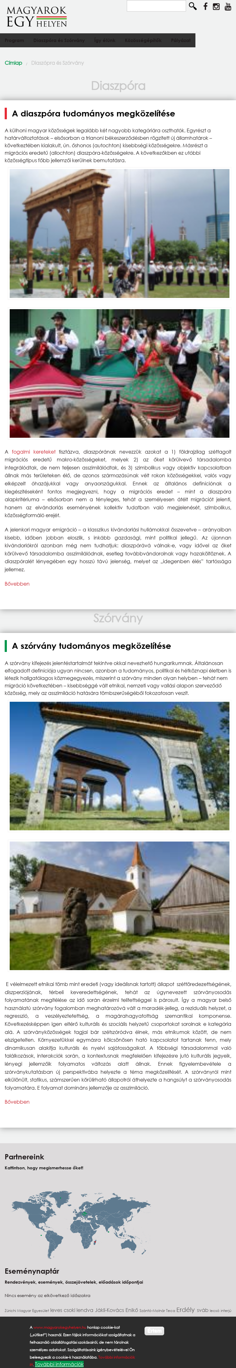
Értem (154, 1330)
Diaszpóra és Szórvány (59, 40)
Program (14, 40)
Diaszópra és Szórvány (57, 62)
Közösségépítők (143, 40)
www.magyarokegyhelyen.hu (59, 1327)
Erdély (186, 1309)
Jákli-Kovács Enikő (117, 1310)
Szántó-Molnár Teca (158, 1310)
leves (57, 1310)
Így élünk (105, 40)
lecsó (215, 1310)
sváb (203, 1310)
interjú (226, 1310)
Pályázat (181, 40)
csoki (70, 1310)
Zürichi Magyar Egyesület (27, 1310)
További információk (59, 1364)
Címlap (13, 62)
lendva (85, 1310)
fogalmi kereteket (34, 451)
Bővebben (17, 583)
